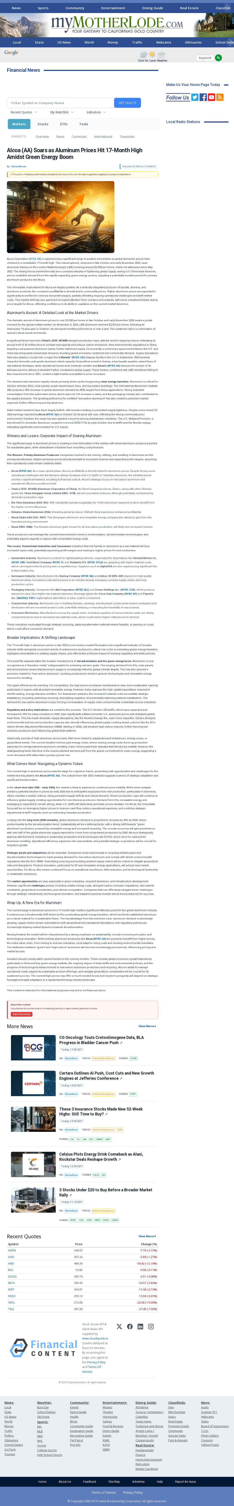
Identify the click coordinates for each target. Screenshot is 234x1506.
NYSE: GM (18, 562)
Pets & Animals (177, 1440)
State (39, 42)
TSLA (11, 1309)
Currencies (79, 136)
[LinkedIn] (140, 1348)
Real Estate (189, 8)
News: (9, 1402)
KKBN (106, 1449)
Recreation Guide (81, 1436)
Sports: (42, 1422)
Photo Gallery (210, 1436)
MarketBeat (71, 1058)
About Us (65, 1481)
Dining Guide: (146, 1402)
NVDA (11, 1296)
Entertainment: (115, 1402)
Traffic (137, 42)
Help (160, 1481)
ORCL (11, 1302)
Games (107, 1421)
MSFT (11, 1289)
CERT (133, 1094)
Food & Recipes (113, 1426)
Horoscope (110, 1417)
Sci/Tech (10, 1449)
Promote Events (178, 1426)
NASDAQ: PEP (25, 598)
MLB (40, 1431)
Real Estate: (145, 1445)
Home (42, 1481)
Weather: (44, 1402)
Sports (43, 8)
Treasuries (127, 136)
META (11, 1283)
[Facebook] (129, 1348)
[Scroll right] (227, 7)
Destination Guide (81, 1431)
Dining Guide (152, 8)
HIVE (89, 1220)
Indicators (94, 112)
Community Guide (81, 1426)
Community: (79, 1402)
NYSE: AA (35, 258)
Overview (42, 136)
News (16, 8)
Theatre (108, 1412)
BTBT (73, 1220)
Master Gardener (147, 1469)
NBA (40, 1436)
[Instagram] (150, 1348)
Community (75, 8)
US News (64, 42)
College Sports (47, 1450)
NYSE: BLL (82, 589)
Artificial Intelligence (103, 1094)
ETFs (64, 124)
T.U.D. (205, 1431)
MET (108, 1139)
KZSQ (106, 1445)
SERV (106, 1220)
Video (205, 1421)
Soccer (41, 1445)
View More (146, 1026)
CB (72, 1139)
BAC (10, 1270)
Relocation (142, 1464)
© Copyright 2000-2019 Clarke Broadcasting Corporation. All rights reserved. (117, 1501)
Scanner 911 (209, 1412)
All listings (142, 1407)
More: (205, 1402)
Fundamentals (145, 1450)
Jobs (171, 1407)
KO (103, 1175)
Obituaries (193, 42)
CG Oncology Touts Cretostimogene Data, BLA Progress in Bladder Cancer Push (101, 1040)
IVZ (91, 1139)
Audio (205, 1407)
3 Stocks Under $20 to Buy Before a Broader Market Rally (105, 1192)
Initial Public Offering (103, 1058)
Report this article (21, 1014)
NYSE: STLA (95, 562)
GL (78, 1139)
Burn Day (43, 1407)
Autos (172, 1417)
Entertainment (113, 8)
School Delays (13, 1445)
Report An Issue (185, 1481)
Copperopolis (145, 1440)
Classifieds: (177, 1402)
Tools (83, 124)
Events (74, 1407)
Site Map (114, 1481)
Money (113, 42)
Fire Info (75, 1445)
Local (17, 42)
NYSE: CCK (127, 589)
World (89, 42)
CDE (81, 1220)
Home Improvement (149, 1460)
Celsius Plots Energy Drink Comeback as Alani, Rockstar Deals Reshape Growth (101, 1157)
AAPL (11, 1257)
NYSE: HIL (78, 357)
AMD (11, 1263)
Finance (140, 1455)
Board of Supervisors (215, 1426)
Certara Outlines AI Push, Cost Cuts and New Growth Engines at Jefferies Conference (106, 1076)
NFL (39, 1427)
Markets (19, 124)
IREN (97, 1220)
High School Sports (49, 1455)
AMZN (12, 1250)
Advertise (138, 1481)
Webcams (163, 42)
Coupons (207, 1440)
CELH (96, 1175)
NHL (40, 1441)
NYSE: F (57, 562)
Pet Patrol (76, 1440)
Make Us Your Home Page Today (193, 85)
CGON (133, 1058)
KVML (106, 1440)
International (103, 136)
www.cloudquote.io (95, 1338)
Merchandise (176, 1412)
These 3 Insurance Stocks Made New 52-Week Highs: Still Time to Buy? (101, 1112)
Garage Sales (177, 1436)
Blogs (73, 1421)
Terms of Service (103, 1492)
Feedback (89, 1481)
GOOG (12, 1276)
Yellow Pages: (210, 1445)
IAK (84, 1139)
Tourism (9, 1454)
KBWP (99, 1139)
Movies (107, 1407)
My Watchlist (59, 112)
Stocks (43, 124)
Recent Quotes (21, 112)
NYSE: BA (87, 576)
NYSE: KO (130, 593)
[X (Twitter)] (119, 1348)
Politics (9, 1436)
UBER (115, 1220)
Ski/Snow (43, 1417)
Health (74, 1417)
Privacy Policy (96, 1362)
